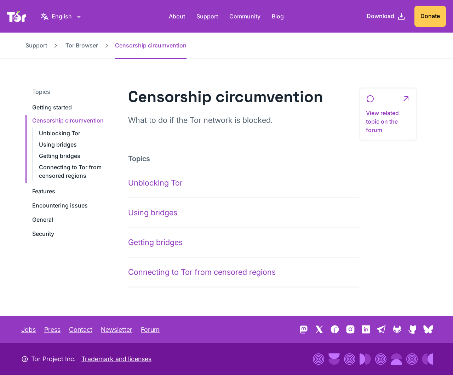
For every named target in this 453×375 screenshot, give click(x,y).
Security (43, 233)
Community (244, 16)
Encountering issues (60, 205)
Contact (80, 329)
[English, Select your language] (61, 16)
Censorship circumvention (68, 120)
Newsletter (116, 329)
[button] (388, 114)
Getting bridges (59, 155)
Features (43, 191)
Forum (150, 329)
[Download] (386, 16)
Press (52, 329)
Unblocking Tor (59, 133)
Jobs (28, 329)
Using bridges (58, 144)
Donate (430, 15)
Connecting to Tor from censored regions (202, 272)
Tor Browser (81, 45)
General (42, 219)
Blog (278, 16)
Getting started (52, 107)
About (177, 16)
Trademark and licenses (116, 359)
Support (207, 16)
